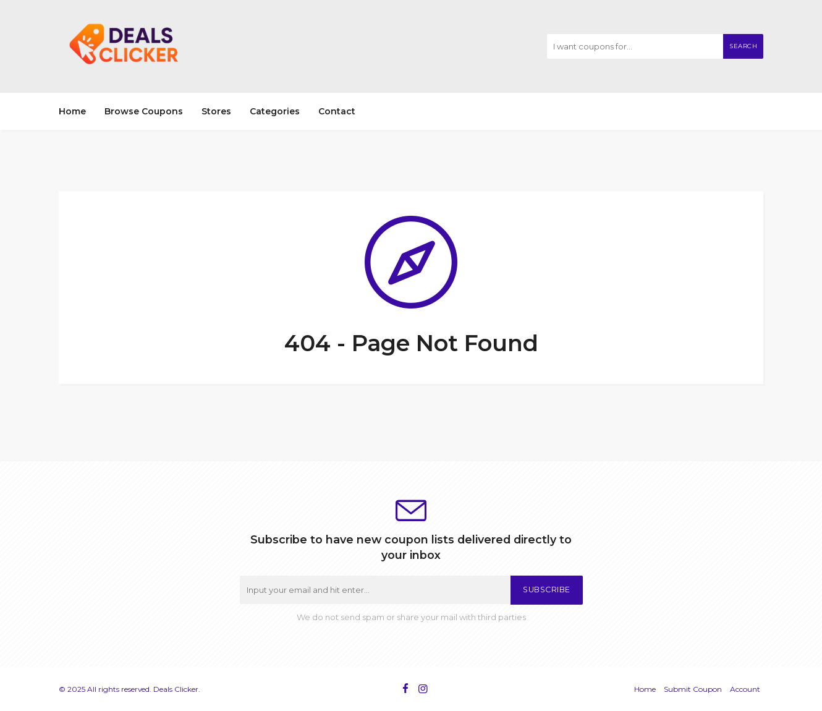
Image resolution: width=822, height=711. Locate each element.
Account (745, 689)
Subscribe (546, 589)
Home (72, 111)
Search (743, 46)
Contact (336, 111)
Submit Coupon (693, 689)
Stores (216, 111)
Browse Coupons (143, 111)
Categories (275, 111)
